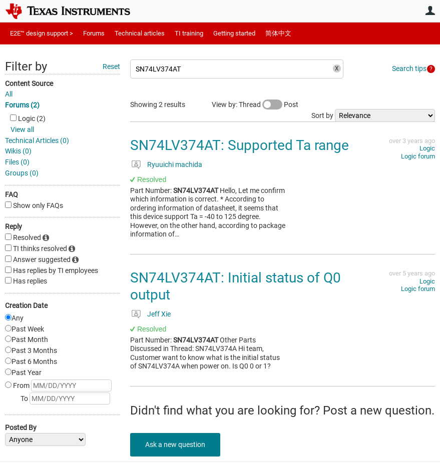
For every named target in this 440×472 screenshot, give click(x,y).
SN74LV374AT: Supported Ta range (239, 145)
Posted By (21, 428)
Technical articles (140, 33)
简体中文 (278, 33)
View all (22, 130)
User (430, 11)
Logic (427, 148)
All (9, 94)
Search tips (409, 68)
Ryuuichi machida (174, 164)
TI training (189, 33)
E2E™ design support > (41, 33)
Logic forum (418, 156)
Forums (94, 33)
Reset (111, 66)
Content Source (29, 84)
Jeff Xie (159, 314)
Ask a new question (175, 444)
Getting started (234, 33)
